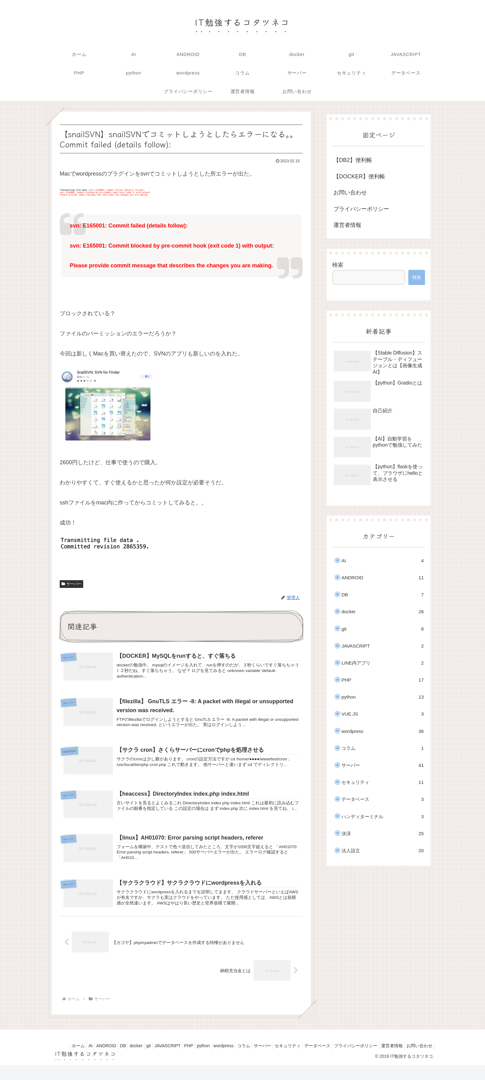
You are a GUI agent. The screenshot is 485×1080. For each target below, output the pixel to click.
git (148, 1052)
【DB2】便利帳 (352, 160)
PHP (194, 1052)
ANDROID (98, 1052)
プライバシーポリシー (361, 209)
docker (133, 1052)
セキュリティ (308, 1052)
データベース (340, 1052)
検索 (337, 265)
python (211, 1052)
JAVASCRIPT (170, 1052)
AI (79, 1052)
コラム (257, 1052)
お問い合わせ (350, 192)
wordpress (235, 1052)
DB (117, 1052)
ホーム (64, 1052)
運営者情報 (347, 225)
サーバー (71, 584)
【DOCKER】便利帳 (359, 176)
